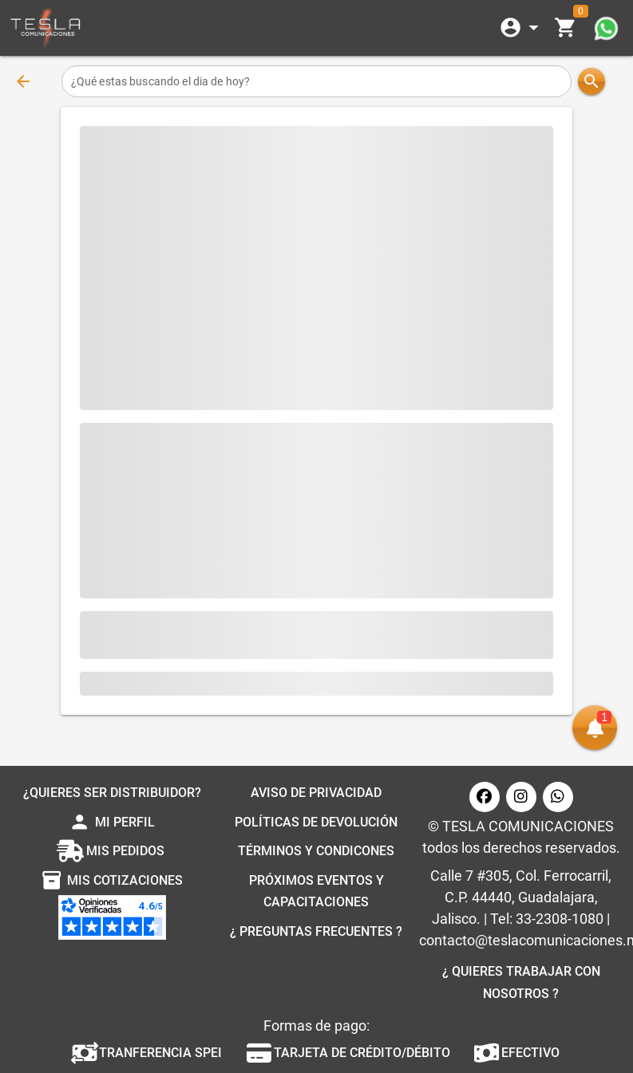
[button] (594, 727)
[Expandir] (522, 27)
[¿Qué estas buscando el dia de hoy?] (316, 81)
